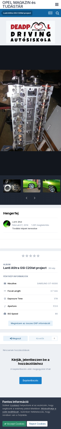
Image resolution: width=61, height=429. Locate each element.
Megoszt (15, 329)
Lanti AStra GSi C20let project (25, 259)
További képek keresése (24, 220)
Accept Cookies (14, 423)
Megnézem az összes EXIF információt (30, 314)
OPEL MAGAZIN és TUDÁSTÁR (19, 4)
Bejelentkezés (30, 372)
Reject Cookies (37, 423)
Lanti (14, 213)
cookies (15, 405)
